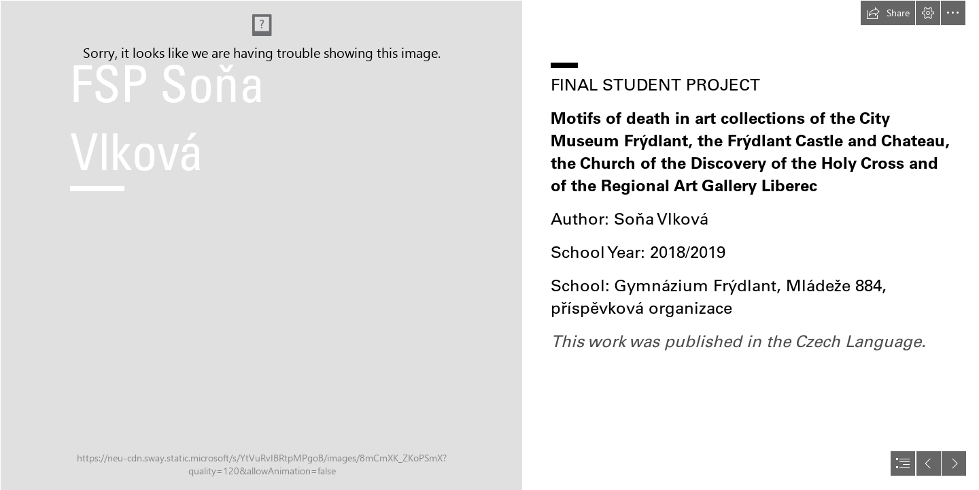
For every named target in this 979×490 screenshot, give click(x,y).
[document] (489, 245)
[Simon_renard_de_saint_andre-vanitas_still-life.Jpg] (261, 245)
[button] (888, 13)
